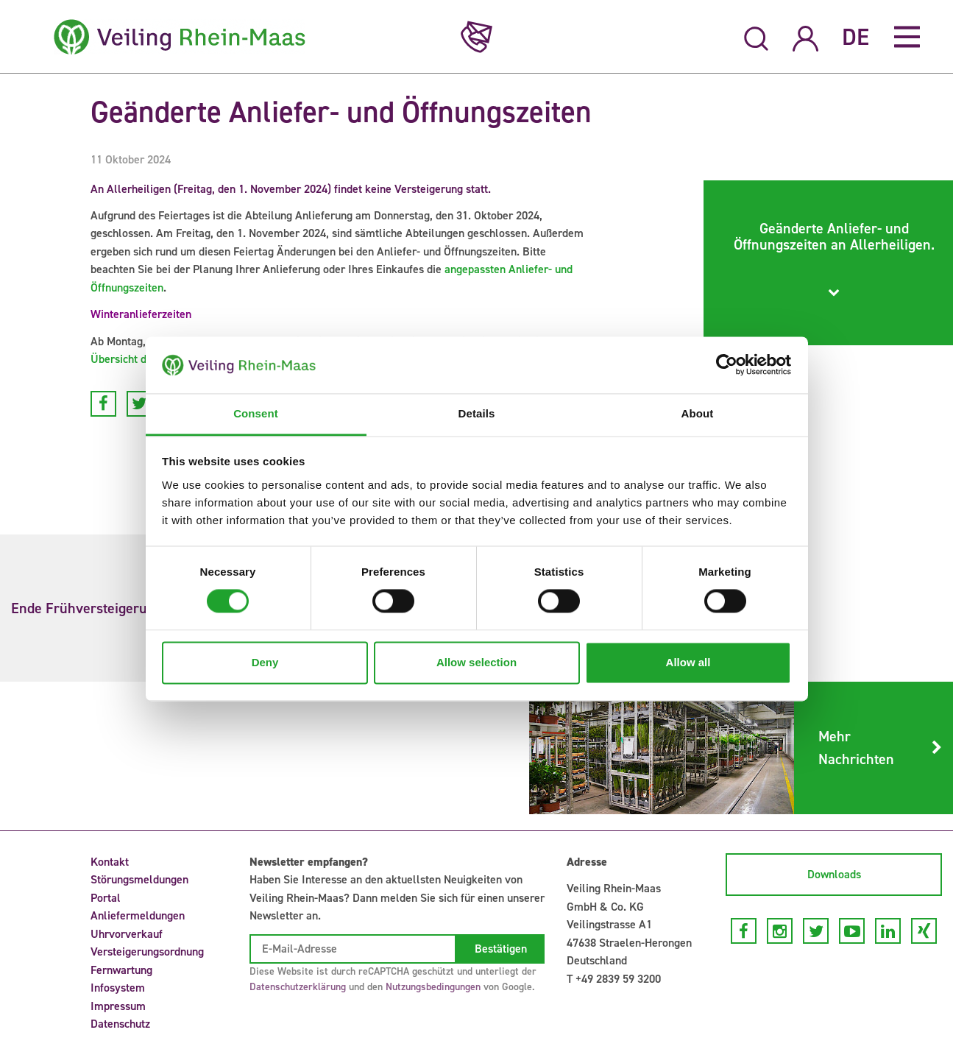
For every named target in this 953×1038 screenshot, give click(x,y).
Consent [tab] (255, 413)
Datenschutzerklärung (297, 987)
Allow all (688, 662)
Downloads (834, 874)
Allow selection (476, 662)
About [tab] (697, 413)
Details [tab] (476, 413)
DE (855, 36)
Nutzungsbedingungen (433, 987)
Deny (265, 662)
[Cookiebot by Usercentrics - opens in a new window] (726, 365)
